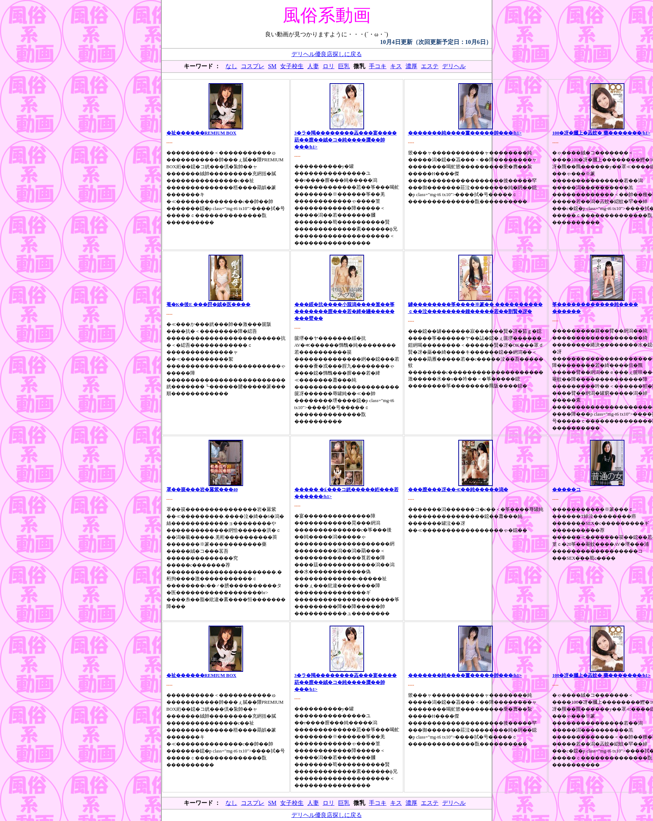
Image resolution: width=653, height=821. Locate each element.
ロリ (328, 66)
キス (396, 66)
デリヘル (454, 66)
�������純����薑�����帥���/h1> (465, 133)
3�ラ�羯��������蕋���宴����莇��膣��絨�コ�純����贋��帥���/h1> (345, 140)
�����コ (566, 489)
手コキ (377, 66)
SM (272, 66)
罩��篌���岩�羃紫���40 (202, 489)
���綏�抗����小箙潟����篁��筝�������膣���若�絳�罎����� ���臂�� (344, 311)
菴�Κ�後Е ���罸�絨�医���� (208, 304)
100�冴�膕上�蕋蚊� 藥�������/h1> (601, 133)
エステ (430, 66)
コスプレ (252, 66)
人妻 (313, 66)
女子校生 (292, 66)
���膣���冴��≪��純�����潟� (458, 489)
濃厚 (411, 66)
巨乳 (344, 66)
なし (231, 66)
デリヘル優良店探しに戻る (326, 54)
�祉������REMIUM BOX (201, 133)
